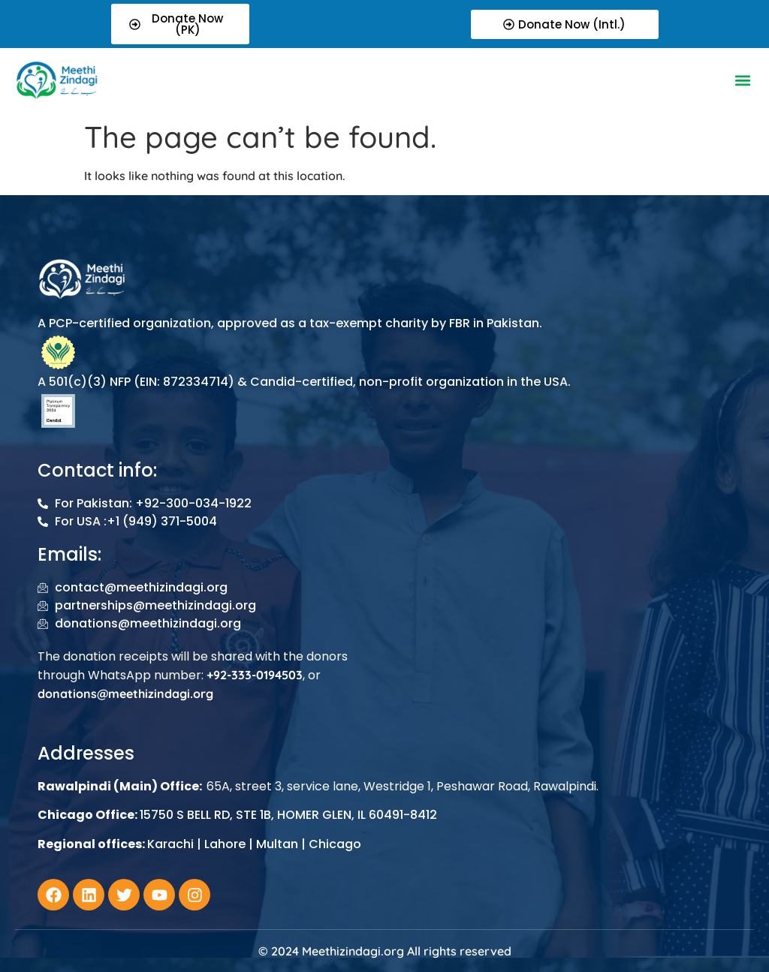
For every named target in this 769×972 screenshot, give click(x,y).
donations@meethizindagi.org (125, 693)
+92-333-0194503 (255, 674)
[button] (743, 80)
